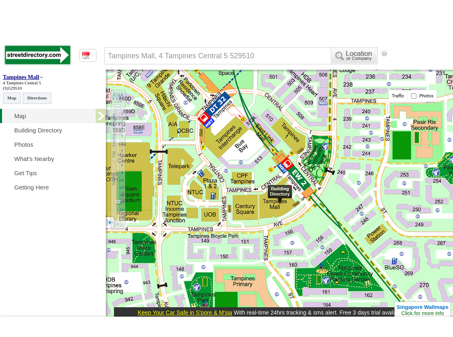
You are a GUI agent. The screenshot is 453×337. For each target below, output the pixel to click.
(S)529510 (12, 88)
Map (11, 97)
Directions (37, 97)
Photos (422, 96)
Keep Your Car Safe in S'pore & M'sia (185, 312)
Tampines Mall (21, 77)
